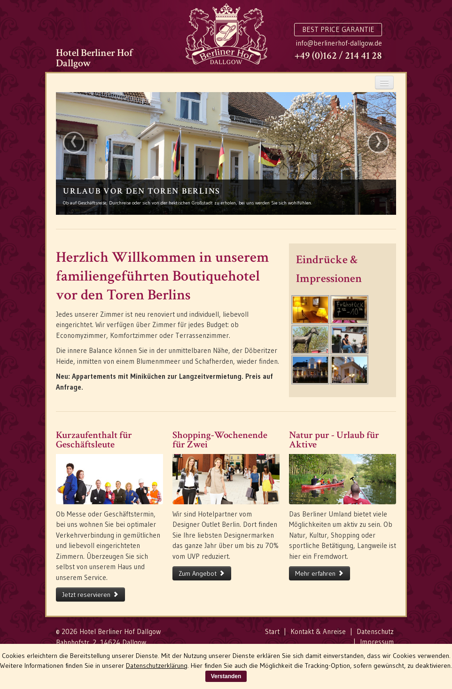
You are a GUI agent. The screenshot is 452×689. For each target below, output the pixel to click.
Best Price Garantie (338, 29)
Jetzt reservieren (90, 594)
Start (272, 631)
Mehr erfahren (319, 573)
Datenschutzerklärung (156, 665)
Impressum (377, 641)
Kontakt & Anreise (318, 631)
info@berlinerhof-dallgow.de (339, 43)
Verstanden (226, 676)
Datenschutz (375, 631)
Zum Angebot (202, 573)
